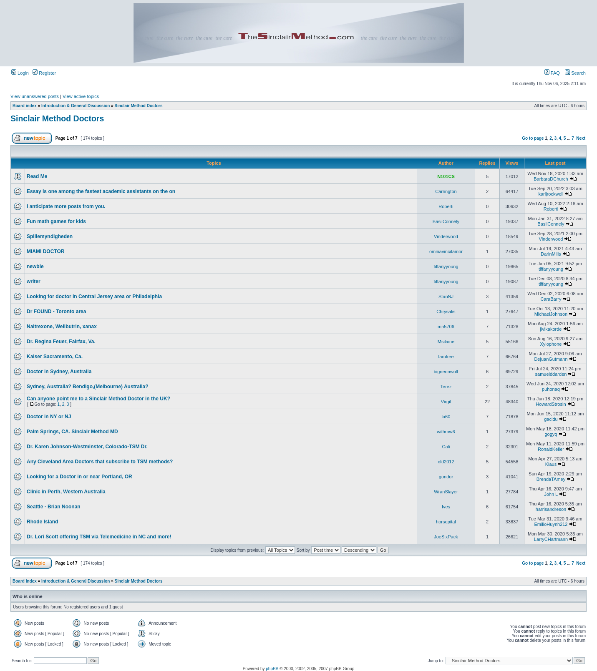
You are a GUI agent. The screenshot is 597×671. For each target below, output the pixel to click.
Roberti (445, 206)
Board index (25, 105)
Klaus (551, 464)
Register (44, 72)
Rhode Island (42, 522)
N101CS (446, 176)
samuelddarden (551, 374)
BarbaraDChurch (551, 178)
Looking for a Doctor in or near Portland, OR (79, 477)
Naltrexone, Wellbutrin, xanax (62, 326)
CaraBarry (550, 299)
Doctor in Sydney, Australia (59, 371)
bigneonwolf (446, 371)
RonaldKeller (551, 449)
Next (580, 138)
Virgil (446, 401)
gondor (446, 476)
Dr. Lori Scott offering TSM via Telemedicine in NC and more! (99, 537)
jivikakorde (551, 329)
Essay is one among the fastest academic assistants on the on (101, 191)
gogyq (550, 434)
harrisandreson (551, 509)
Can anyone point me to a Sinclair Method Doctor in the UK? (98, 399)
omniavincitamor (446, 251)
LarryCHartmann (551, 539)
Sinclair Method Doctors (139, 105)
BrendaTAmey (551, 479)
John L (551, 494)
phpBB (272, 668)
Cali (446, 446)
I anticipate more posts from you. (67, 206)
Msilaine (446, 341)
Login (20, 72)
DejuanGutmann (550, 359)
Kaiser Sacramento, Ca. (55, 356)
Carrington (445, 191)
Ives (446, 506)
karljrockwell (551, 193)
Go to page (533, 138)
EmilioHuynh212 (550, 524)
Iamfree (445, 356)
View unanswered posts (34, 96)
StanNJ (445, 296)
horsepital (446, 521)
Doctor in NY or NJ (49, 417)
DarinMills (551, 253)
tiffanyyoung (445, 266)
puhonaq (551, 389)
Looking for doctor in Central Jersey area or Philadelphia (94, 296)
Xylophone (551, 344)
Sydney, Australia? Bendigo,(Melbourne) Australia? (88, 387)
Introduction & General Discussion (75, 105)
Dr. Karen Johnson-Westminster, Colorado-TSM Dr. (87, 447)
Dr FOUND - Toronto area (56, 311)
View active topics (81, 96)
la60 (446, 416)
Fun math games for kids (56, 221)
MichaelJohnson (551, 314)
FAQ (552, 72)
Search (575, 72)
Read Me (37, 176)
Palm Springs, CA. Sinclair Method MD (72, 432)
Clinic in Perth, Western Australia (66, 492)
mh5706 (446, 326)
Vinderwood (446, 236)
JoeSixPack (446, 536)
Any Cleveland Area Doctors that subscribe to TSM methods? (100, 462)
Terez (446, 386)
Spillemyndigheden (50, 236)
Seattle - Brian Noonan (54, 507)
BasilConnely (446, 221)
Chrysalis (445, 311)
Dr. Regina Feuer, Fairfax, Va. (61, 341)
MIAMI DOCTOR (45, 251)
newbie (35, 266)
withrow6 (446, 431)
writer (33, 281)
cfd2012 (446, 461)
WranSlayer (446, 491)
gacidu (550, 419)
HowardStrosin (551, 404)
